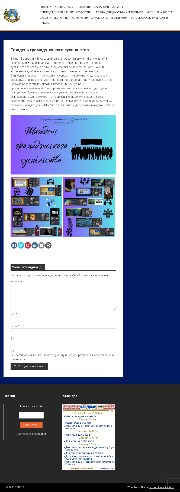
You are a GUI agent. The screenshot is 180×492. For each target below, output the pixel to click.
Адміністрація (64, 6)
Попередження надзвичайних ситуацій (66, 12)
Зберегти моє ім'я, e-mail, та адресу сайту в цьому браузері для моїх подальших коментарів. (62, 357)
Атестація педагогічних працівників (119, 12)
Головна (45, 6)
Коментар (17, 281)
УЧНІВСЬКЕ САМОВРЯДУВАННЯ (149, 17)
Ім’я (14, 314)
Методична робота (159, 12)
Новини (45, 23)
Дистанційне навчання (108, 6)
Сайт (14, 338)
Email (15, 326)
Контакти (83, 6)
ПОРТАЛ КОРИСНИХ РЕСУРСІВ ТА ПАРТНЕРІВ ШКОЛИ (96, 17)
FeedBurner (39, 433)
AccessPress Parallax (161, 487)
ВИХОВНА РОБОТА (51, 17)
